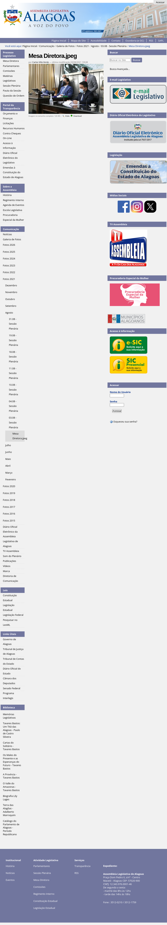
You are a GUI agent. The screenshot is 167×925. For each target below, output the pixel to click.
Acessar (160, 2)
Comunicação (46, 46)
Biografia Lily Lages (10, 797)
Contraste (146, 36)
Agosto (95, 46)
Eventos (10, 880)
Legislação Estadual (44, 908)
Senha (113, 401)
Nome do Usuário (120, 392)
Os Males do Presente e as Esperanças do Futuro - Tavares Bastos (12, 761)
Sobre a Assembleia (10, 188)
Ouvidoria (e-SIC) (134, 40)
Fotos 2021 (83, 46)
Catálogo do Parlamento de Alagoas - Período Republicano (11, 827)
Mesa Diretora (41, 880)
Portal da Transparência (11, 106)
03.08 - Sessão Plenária (114, 46)
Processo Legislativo (9, 54)
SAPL (161, 40)
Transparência (82, 866)
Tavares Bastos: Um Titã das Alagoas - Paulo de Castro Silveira (11, 730)
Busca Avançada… (120, 69)
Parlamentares (41, 866)
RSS (151, 40)
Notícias (10, 873)
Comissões (39, 887)
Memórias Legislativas (9, 716)
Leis (5, 590)
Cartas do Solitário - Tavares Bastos (11, 746)
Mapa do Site (78, 40)
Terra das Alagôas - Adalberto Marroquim (9, 810)
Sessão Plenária (42, 873)
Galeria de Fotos (65, 46)
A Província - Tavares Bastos (11, 776)
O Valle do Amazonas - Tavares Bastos (11, 787)
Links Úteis (9, 634)
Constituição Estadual (45, 901)
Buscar (114, 52)
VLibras (158, 36)
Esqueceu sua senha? (123, 421)
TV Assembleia (118, 224)
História (10, 866)
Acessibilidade (98, 40)
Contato (115, 40)
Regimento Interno (43, 894)
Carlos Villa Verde (40, 62)
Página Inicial (59, 40)
